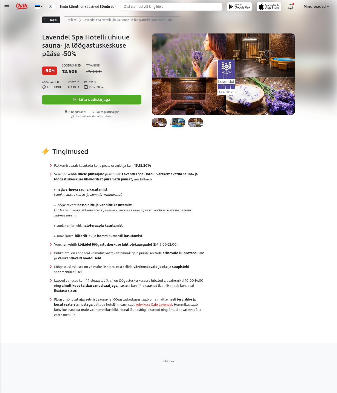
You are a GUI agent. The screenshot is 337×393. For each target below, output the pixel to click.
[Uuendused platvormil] (290, 6)
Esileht (72, 20)
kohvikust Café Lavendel (153, 304)
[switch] (52, 6)
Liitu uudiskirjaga (92, 99)
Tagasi (51, 20)
